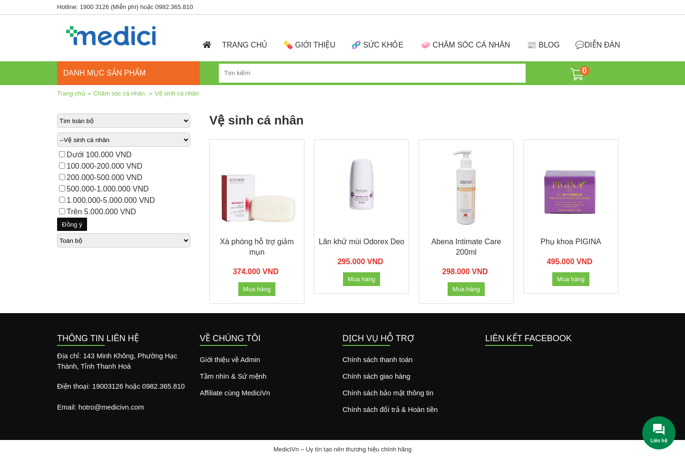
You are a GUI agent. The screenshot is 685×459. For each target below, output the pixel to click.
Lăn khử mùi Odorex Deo (361, 242)
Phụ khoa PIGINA (570, 242)
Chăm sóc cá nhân (119, 93)
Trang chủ (71, 93)
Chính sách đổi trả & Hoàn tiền (390, 409)
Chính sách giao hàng (376, 376)
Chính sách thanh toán (377, 359)
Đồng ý (72, 224)
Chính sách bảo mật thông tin (387, 393)
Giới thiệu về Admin (230, 359)
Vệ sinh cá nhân (177, 93)
